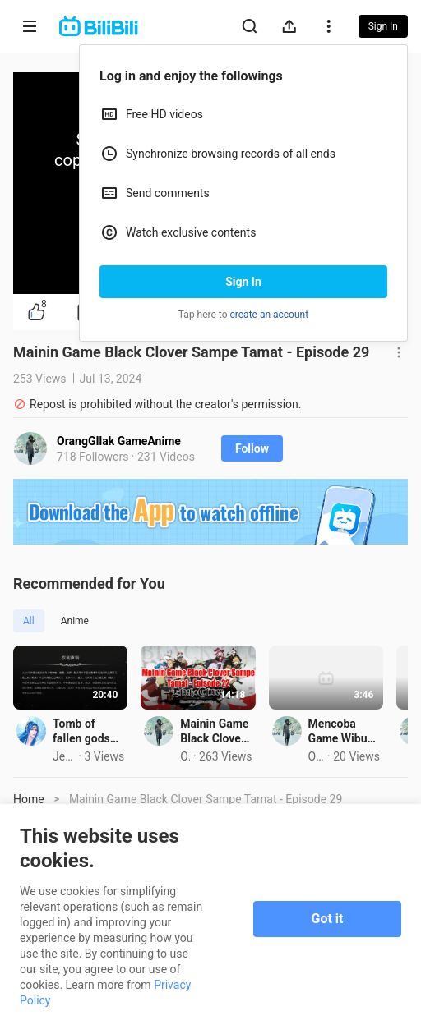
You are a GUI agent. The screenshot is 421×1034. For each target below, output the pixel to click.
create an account (269, 314)
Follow (252, 448)
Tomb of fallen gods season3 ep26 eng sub (111, 774)
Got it (328, 918)
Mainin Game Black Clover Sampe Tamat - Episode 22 (326, 774)
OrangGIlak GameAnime (119, 441)
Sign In (243, 281)
